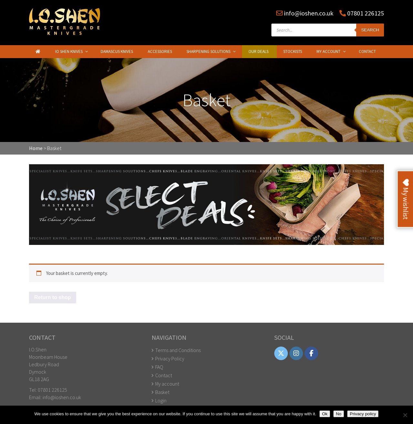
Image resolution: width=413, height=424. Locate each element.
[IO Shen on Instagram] (296, 353)
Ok (324, 413)
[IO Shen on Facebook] (311, 353)
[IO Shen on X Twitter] (281, 353)
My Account (328, 51)
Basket (162, 392)
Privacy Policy (169, 358)
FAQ (159, 367)
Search (370, 29)
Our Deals (258, 51)
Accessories (160, 51)
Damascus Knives (117, 51)
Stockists (292, 51)
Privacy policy (363, 413)
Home (36, 148)
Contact (367, 51)
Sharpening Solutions (208, 51)
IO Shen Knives (69, 51)
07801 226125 (365, 13)
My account (167, 383)
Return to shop (52, 297)
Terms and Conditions (178, 350)
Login (160, 400)
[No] (405, 415)
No (338, 413)
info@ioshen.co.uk (308, 13)
